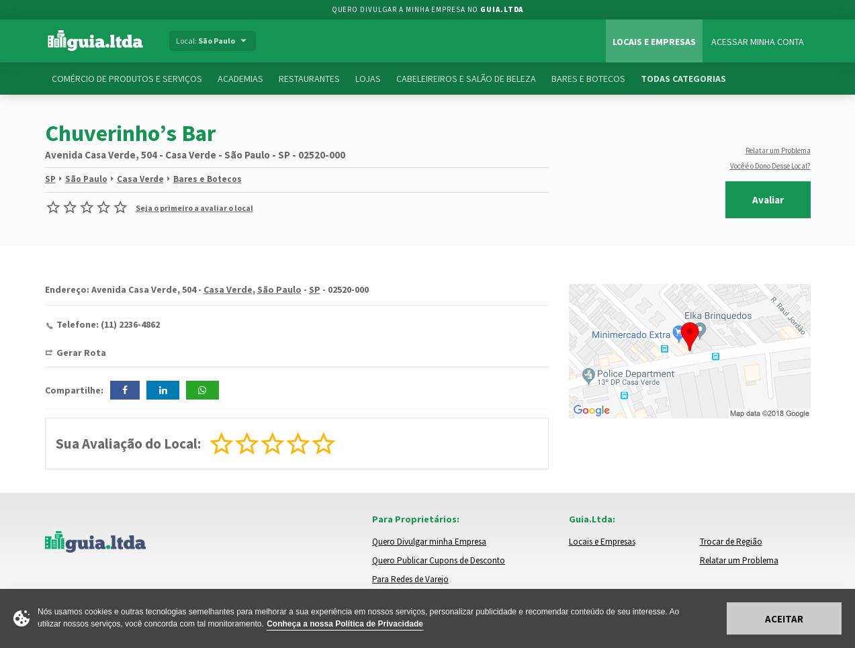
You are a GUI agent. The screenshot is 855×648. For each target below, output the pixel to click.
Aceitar (784, 618)
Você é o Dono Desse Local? (770, 166)
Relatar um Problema (778, 150)
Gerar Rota (81, 352)
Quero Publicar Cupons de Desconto (438, 560)
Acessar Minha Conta (757, 42)
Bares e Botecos (588, 79)
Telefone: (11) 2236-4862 (108, 324)
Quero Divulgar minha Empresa (429, 541)
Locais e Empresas (654, 42)
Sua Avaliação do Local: (128, 443)
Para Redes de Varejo (410, 579)
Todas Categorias (683, 79)
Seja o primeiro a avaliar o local (194, 208)
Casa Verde (140, 179)
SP (50, 179)
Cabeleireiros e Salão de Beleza (466, 79)
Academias (240, 79)
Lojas (368, 79)
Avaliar (768, 199)
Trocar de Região (731, 541)
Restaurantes (309, 79)
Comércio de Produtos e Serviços (127, 79)
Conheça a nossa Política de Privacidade (345, 624)
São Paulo (86, 179)
